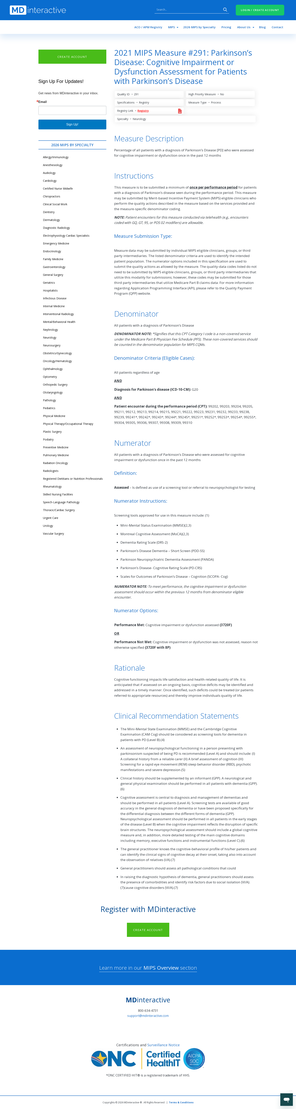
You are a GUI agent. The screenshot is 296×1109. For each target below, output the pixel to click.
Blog (262, 27)
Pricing (226, 27)
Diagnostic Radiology (56, 228)
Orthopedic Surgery (55, 384)
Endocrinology (52, 251)
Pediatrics (49, 408)
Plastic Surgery (52, 431)
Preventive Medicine (55, 447)
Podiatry (48, 439)
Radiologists (50, 471)
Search (225, 10)
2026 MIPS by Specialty (199, 27)
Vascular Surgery (53, 533)
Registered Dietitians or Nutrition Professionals (73, 478)
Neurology (49, 337)
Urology (48, 526)
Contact (277, 27)
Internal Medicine (54, 306)
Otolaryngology (53, 392)
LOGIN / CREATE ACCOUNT (260, 10)
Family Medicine (53, 259)
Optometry (50, 377)
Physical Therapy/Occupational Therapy (68, 424)
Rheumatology (52, 486)
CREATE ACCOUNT (72, 57)
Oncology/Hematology (57, 361)
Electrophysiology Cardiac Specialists (66, 235)
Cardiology (49, 181)
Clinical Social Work (55, 204)
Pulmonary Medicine (56, 455)
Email (42, 102)
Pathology (49, 400)
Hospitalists (50, 290)
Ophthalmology (53, 369)
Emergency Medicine (56, 243)
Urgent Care (50, 518)
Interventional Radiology (58, 314)
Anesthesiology (52, 165)
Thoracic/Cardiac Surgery (59, 510)
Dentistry (49, 212)
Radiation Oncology (55, 463)
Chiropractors (51, 196)
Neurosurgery (51, 345)
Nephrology (50, 330)
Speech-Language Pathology (61, 502)
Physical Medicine (54, 416)
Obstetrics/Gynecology (57, 353)
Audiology (49, 173)
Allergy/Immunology (55, 157)
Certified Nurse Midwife (58, 188)
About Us (243, 27)
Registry (143, 111)
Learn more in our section (148, 967)
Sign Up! (72, 124)
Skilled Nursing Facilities (58, 494)
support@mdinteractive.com (148, 1016)
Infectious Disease (54, 298)
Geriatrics (49, 282)
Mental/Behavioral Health (59, 322)
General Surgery (53, 275)
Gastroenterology (54, 267)
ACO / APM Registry (148, 27)
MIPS (171, 27)
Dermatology (51, 220)
